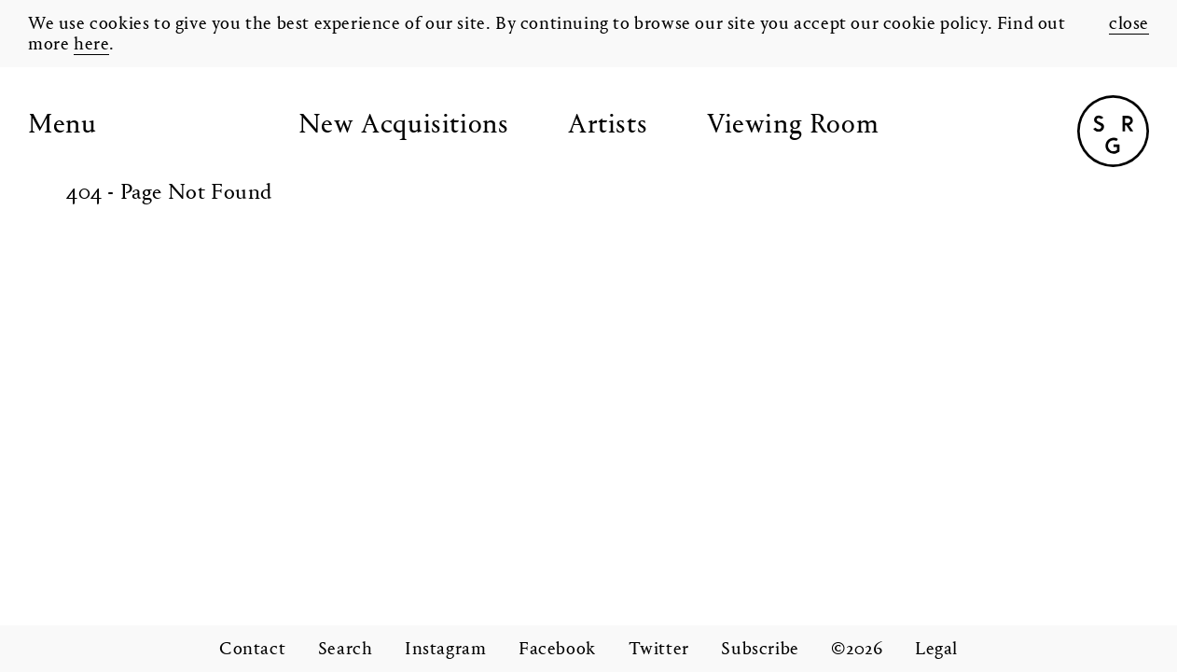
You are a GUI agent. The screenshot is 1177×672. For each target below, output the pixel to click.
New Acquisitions (403, 126)
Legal (936, 649)
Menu (62, 126)
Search (345, 649)
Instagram (445, 649)
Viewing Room (793, 126)
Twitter (659, 649)
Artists (607, 126)
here (91, 44)
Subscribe (759, 649)
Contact (252, 649)
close (1129, 24)
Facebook (557, 649)
